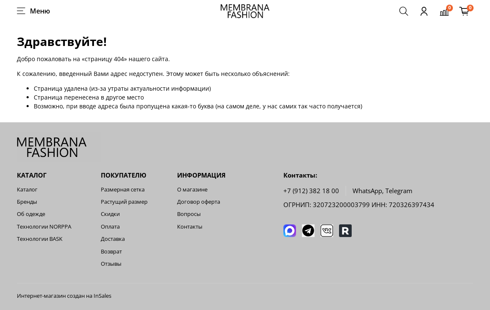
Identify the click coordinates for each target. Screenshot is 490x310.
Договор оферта (198, 201)
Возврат (111, 251)
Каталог (27, 189)
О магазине (192, 189)
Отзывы (111, 263)
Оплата (110, 226)
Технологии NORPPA (44, 226)
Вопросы (189, 214)
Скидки (110, 214)
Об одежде (31, 214)
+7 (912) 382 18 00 (311, 190)
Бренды (27, 201)
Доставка (113, 239)
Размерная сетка (123, 189)
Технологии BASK (39, 239)
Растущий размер (124, 201)
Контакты (189, 226)
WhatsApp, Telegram (382, 190)
